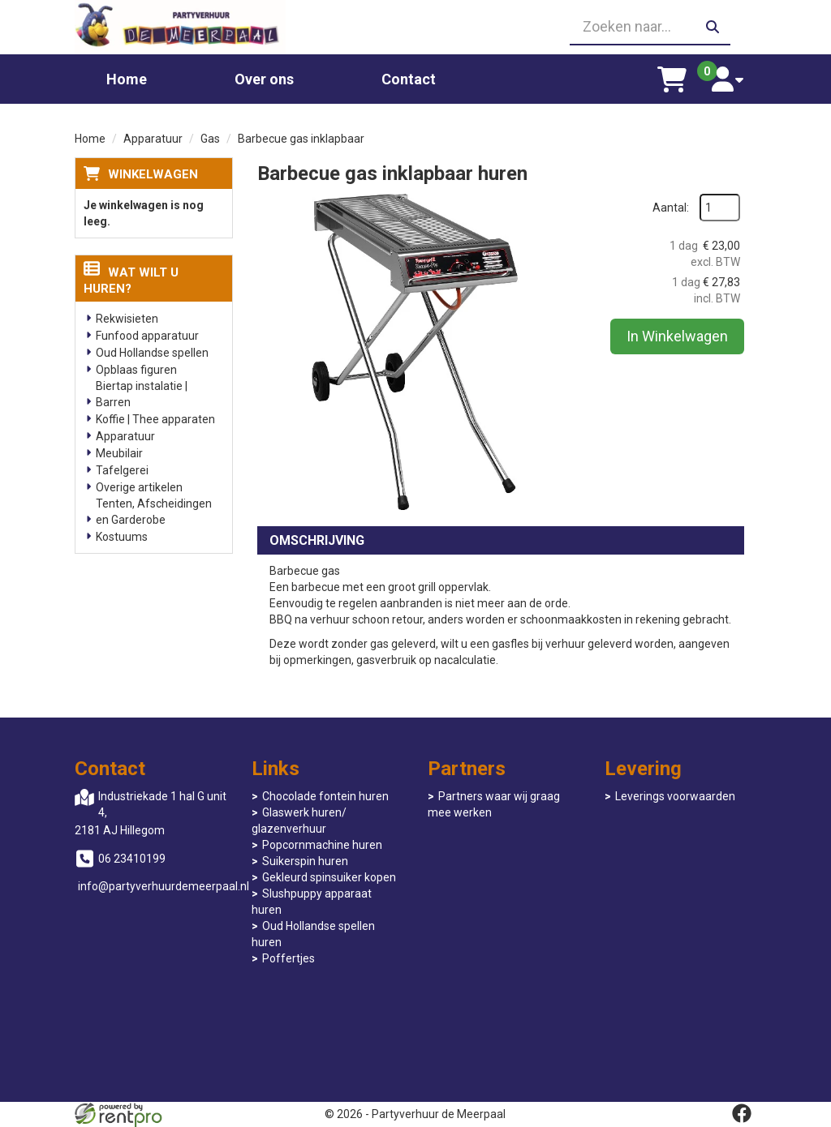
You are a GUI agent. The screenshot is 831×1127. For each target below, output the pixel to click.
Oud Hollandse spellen (152, 352)
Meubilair (119, 453)
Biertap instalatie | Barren (141, 394)
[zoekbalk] (650, 26)
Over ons (264, 79)
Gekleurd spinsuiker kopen (329, 877)
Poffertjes (288, 958)
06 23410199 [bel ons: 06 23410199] (132, 858)
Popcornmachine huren (322, 844)
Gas (210, 138)
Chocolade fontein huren (325, 796)
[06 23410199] (415, 27)
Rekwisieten (127, 318)
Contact (408, 79)
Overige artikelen (139, 487)
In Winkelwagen (677, 336)
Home (126, 79)
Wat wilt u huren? (131, 280)
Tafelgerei (122, 470)
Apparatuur (153, 138)
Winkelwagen (153, 174)
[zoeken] (712, 27)
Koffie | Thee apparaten (155, 419)
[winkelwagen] (672, 79)
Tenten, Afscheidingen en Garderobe (154, 511)
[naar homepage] (180, 27)
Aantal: (670, 207)
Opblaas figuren (136, 369)
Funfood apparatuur (147, 335)
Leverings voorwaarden (675, 796)
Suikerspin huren (305, 861)
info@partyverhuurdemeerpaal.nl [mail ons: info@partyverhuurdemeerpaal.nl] (163, 886)
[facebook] (741, 1113)
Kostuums (122, 536)
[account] (728, 79)
